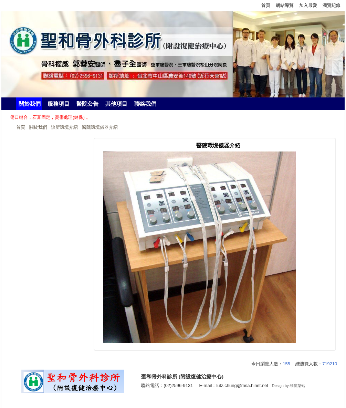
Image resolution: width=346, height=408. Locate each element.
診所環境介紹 (64, 127)
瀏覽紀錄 (331, 5)
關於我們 (38, 127)
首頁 (20, 127)
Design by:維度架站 (288, 386)
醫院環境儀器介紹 (100, 127)
